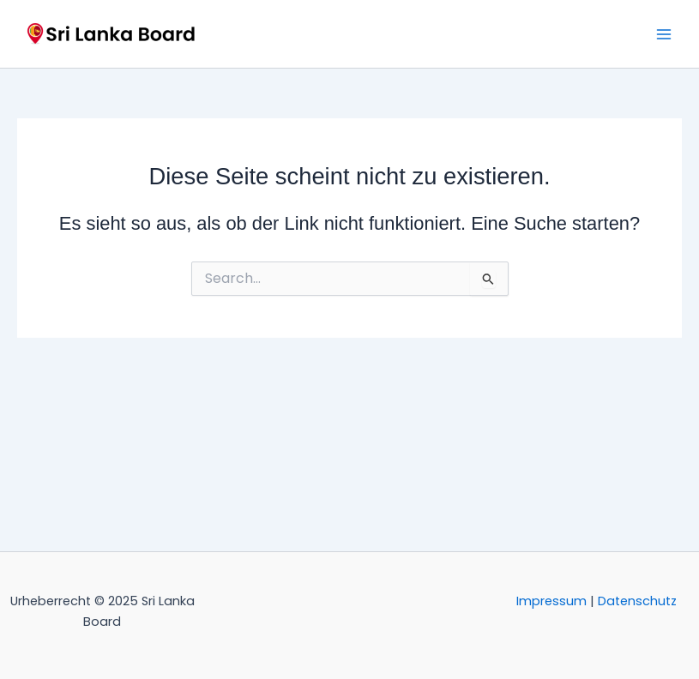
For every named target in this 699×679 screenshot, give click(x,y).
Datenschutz (637, 601)
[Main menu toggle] (664, 34)
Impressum (551, 601)
